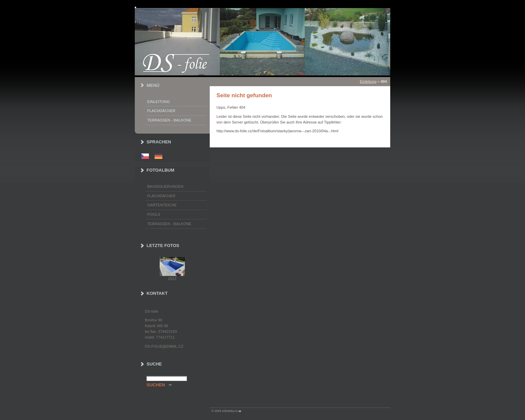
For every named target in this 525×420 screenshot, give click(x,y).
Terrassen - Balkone (169, 120)
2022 (172, 279)
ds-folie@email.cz (164, 346)
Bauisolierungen (165, 186)
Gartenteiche (161, 205)
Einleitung (368, 81)
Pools (153, 214)
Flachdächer (161, 111)
